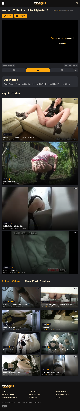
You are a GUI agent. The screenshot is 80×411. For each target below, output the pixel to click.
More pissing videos (9, 397)
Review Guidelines (62, 394)
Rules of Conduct (8, 394)
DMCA (58, 397)
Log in (63, 38)
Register (54, 38)
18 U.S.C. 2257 (33, 397)
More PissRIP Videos (37, 281)
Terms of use (34, 392)
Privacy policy (34, 394)
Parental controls (63, 392)
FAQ (3, 392)
